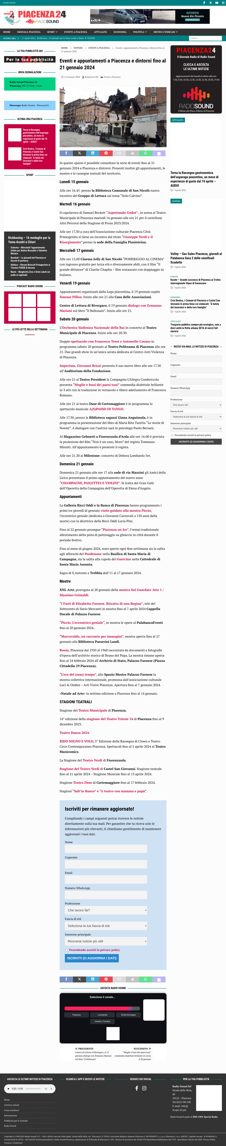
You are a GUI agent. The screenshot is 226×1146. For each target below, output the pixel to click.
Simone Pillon (71, 297)
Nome (69, 842)
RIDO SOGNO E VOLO (76, 741)
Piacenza (76, 1015)
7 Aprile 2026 (179, 190)
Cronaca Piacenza (28, 31)
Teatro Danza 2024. (75, 732)
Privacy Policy (209, 1139)
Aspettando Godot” (123, 212)
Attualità (100, 31)
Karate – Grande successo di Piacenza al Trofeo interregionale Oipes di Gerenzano (195, 281)
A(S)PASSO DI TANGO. (106, 409)
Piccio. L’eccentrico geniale (82, 622)
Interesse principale (78, 934)
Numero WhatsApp (77, 888)
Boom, (65, 650)
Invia (39, 85)
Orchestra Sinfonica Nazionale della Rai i (94, 327)
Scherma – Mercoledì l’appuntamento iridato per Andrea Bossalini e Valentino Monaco (29, 250)
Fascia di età (73, 919)
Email (68, 873)
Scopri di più (179, 1110)
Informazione (10, 1115)
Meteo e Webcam (164, 31)
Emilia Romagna (128, 1015)
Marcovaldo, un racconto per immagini (91, 636)
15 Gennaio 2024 (72, 76)
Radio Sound (9, 3)
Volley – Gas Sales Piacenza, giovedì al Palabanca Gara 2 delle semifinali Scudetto (196, 258)
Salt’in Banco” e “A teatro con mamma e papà (109, 791)
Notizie (78, 47)
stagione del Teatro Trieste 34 (110, 719)
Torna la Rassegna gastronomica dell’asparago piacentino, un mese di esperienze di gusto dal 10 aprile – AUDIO (35, 135)
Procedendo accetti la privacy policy (94, 950)
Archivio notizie (11, 1105)
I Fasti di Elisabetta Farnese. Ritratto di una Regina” (102, 603)
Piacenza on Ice (115, 529)
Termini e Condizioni (13, 1143)
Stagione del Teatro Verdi (79, 769)
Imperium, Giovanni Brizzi (81, 365)
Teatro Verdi (92, 760)
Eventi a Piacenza (75, 31)
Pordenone (93, 554)
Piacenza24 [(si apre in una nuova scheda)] (43, 105)
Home (6, 31)
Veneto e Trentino (102, 1021)
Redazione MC (92, 76)
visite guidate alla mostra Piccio (126, 510)
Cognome (71, 857)
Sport (51, 31)
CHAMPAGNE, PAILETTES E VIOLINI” (90, 483)
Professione (72, 903)
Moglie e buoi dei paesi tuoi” (97, 384)
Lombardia (102, 1015)
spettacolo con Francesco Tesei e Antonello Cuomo (111, 341)
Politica (138, 31)
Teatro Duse (82, 782)
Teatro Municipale (93, 710)
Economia (120, 31)
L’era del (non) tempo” (78, 674)
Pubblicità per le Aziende (16, 1120)
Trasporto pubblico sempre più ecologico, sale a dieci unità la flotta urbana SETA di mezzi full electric (195, 328)
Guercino (124, 559)
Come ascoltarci (11, 1110)
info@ (184, 1106)
